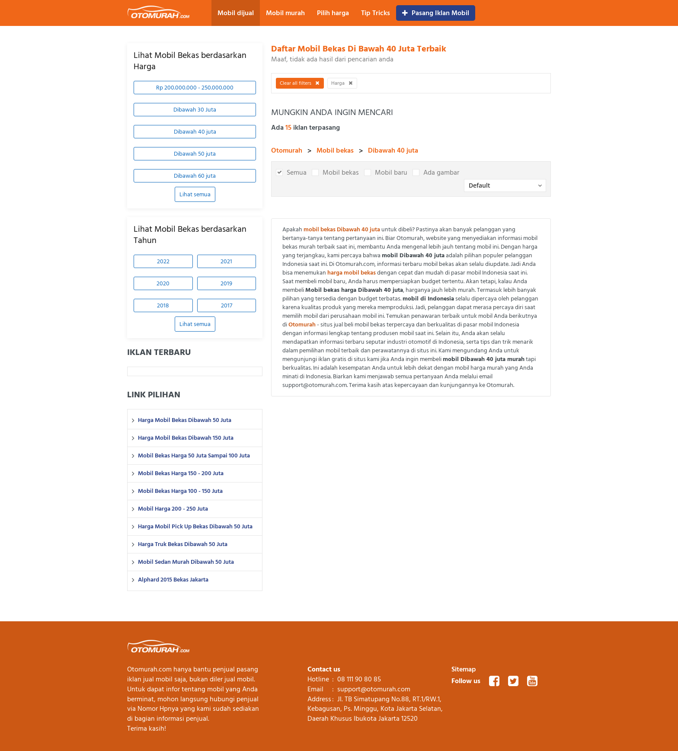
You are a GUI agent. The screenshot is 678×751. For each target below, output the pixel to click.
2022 (163, 261)
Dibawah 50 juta (195, 154)
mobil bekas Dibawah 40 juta (342, 229)
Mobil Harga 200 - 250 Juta (173, 509)
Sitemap (463, 669)
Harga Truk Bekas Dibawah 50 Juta (182, 544)
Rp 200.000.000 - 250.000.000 (194, 88)
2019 (226, 283)
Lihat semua (195, 194)
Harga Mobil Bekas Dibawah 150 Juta (185, 438)
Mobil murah (285, 13)
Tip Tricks (375, 13)
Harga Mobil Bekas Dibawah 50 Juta (184, 420)
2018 (163, 305)
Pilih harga (333, 13)
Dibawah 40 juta (195, 132)
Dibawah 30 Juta (194, 110)
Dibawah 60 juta (195, 176)
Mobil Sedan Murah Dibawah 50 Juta (186, 562)
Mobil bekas (335, 150)
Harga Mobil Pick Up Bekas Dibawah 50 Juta (195, 526)
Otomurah (286, 150)
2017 (226, 305)
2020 (163, 283)
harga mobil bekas (351, 273)
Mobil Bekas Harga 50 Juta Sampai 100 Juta (194, 455)
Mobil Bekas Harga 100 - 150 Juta (180, 491)
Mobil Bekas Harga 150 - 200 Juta (181, 473)
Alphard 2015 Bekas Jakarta (173, 579)
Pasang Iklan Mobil (435, 13)
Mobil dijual (235, 13)
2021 (226, 261)
